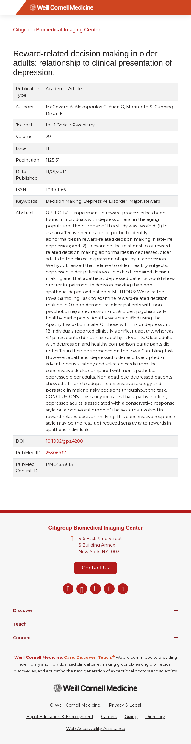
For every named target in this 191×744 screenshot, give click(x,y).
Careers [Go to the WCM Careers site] (109, 716)
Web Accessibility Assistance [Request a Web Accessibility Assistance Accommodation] (95, 728)
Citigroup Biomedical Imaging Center (56, 30)
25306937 (56, 452)
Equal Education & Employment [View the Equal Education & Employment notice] (59, 716)
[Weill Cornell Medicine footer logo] (95, 688)
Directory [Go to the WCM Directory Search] (155, 716)
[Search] (183, 7)
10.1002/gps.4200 (64, 441)
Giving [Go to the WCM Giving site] (131, 716)
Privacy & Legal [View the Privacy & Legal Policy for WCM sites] (125, 705)
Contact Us (95, 568)
